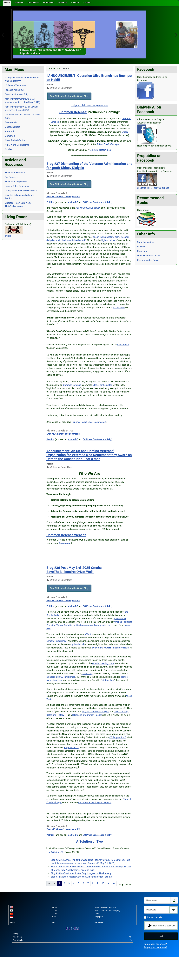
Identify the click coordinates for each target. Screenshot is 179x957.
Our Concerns (11, 177)
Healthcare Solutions (15, 172)
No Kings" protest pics (100, 150)
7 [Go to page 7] (88, 883)
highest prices (108, 240)
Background (65, 543)
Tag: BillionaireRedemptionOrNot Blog (69, 96)
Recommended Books (148, 260)
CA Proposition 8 (117, 737)
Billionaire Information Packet (87, 715)
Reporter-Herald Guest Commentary (89, 422)
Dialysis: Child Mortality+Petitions (89, 105)
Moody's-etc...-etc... (104, 625)
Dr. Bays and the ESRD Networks (21, 190)
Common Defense (72, 385)
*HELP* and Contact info (17, 145)
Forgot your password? (155, 944)
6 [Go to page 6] (83, 883)
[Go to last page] (114, 883)
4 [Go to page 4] (73, 883)
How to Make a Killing (56, 852)
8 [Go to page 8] (92, 883)
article (8, 236)
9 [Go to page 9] (97, 883)
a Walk (88, 634)
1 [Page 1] (59, 883)
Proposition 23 (71, 747)
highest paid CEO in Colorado (60, 677)
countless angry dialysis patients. (94, 802)
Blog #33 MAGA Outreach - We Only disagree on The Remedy (81, 873)
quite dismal (120, 618)
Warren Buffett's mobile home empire (74, 625)
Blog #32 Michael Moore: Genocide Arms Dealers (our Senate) (81, 876)
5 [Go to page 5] (78, 883)
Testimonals (11, 122)
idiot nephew (108, 680)
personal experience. (56, 641)
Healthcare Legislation (16, 181)
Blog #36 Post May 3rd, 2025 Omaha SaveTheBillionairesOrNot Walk (74, 570)
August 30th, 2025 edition (88, 207)
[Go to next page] (108, 883)
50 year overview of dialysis (95, 711)
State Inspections (146, 242)
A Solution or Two (89, 841)
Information (10, 131)
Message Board (12, 127)
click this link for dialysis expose (153, 188)
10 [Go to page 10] (103, 883)
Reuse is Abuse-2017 (15, 90)
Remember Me (154, 917)
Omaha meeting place (103, 663)
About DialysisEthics (15, 140)
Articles (8, 149)
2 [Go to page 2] (64, 883)
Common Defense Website (66, 535)
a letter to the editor (102, 385)
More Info (142, 251)
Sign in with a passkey (161, 926)
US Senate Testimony (15, 85)
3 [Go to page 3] (69, 883)
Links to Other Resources (17, 186)
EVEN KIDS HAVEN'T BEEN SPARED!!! (110, 647)
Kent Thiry (87, 673)
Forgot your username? (155, 947)
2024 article (118, 307)
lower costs (123, 344)
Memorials (10, 136)
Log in (161, 936)
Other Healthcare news (148, 255)
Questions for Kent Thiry (17, 94)
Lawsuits (141, 246)
